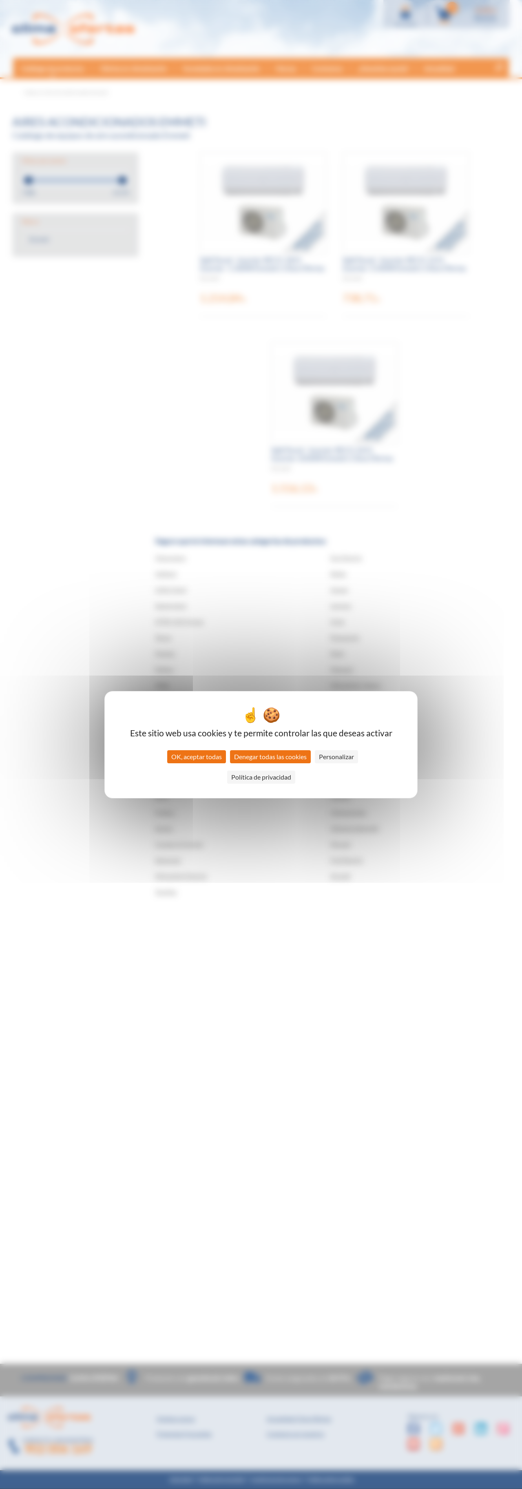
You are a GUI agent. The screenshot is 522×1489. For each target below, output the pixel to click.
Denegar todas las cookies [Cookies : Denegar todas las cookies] (270, 756)
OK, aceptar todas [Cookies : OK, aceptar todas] (196, 756)
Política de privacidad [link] (261, 777)
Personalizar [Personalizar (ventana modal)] (336, 756)
